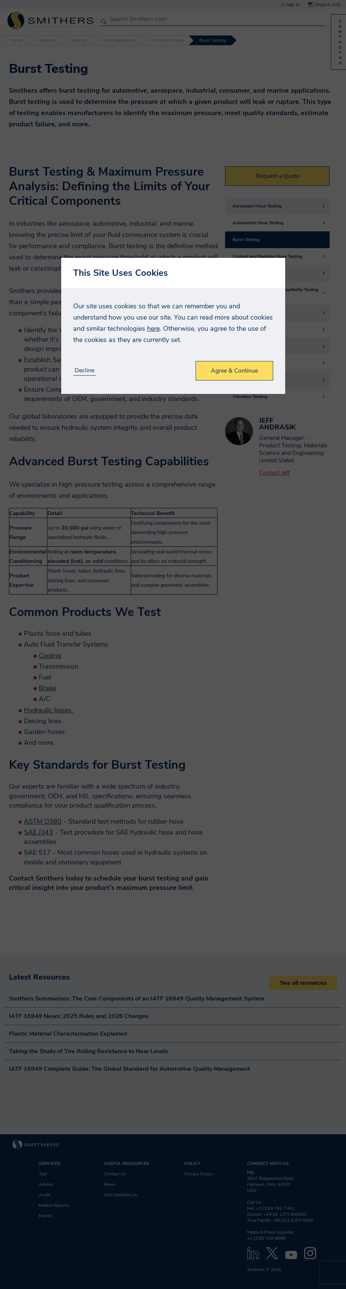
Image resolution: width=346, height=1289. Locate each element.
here (153, 328)
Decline (84, 370)
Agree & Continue (234, 371)
